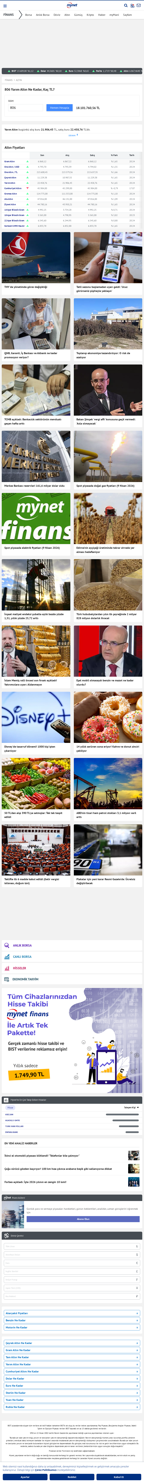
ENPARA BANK (11, 1132)
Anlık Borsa (42, 14)
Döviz (57, 14)
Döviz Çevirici (17, 1235)
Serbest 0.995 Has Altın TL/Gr (18, 225)
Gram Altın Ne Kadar (72, 1350)
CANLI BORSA (18, 957)
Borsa (28, 14)
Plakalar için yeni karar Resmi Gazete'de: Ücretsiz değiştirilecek (105, 881)
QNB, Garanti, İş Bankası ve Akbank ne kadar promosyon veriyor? (30, 355)
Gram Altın (9, 161)
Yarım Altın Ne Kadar (72, 1364)
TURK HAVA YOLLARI (14, 1126)
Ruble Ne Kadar (72, 1407)
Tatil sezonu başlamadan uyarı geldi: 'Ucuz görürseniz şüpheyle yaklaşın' (101, 289)
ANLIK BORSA (18, 945)
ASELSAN (9, 1114)
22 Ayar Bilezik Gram (14, 220)
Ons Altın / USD (11, 166)
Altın (67, 14)
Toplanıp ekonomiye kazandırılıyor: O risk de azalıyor (103, 355)
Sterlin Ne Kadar (72, 1392)
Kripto (90, 14)
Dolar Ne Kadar (72, 1378)
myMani (114, 14)
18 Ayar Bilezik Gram (14, 215)
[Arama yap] (125, 5)
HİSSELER (15, 968)
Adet (11, 100)
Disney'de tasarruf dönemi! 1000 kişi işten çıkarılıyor (29, 748)
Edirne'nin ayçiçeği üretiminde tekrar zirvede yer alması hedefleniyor (105, 550)
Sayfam (127, 14)
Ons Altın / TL (11, 172)
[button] (4, 6)
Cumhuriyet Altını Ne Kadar (72, 1371)
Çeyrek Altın (10, 177)
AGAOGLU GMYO (12, 1120)
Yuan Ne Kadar (72, 1400)
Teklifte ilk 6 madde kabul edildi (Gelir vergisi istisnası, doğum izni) (31, 881)
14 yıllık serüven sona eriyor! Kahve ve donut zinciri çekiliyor (107, 748)
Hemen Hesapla (59, 107)
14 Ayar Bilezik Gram (14, 209)
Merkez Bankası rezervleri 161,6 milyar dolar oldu (34, 485)
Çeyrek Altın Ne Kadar (72, 1343)
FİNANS (8, 15)
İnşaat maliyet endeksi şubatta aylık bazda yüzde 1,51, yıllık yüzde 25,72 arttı (34, 616)
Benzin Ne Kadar (72, 1320)
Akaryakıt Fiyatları (72, 1313)
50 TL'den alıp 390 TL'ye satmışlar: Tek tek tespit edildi (33, 815)
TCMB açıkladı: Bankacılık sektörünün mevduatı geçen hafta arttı (32, 421)
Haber (101, 14)
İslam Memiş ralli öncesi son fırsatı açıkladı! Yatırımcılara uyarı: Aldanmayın (30, 682)
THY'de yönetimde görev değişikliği (25, 287)
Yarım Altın (9, 182)
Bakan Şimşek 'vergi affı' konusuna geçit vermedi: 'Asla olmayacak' (105, 421)
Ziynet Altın (10, 204)
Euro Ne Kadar (72, 1385)
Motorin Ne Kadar (72, 1327)
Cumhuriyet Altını (13, 188)
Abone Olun (83, 1219)
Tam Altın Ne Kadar (72, 1357)
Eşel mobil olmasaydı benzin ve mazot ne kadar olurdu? (105, 682)
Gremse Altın (10, 193)
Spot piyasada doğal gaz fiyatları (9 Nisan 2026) (105, 485)
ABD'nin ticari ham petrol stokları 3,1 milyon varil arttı (106, 815)
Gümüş (78, 14)
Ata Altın (8, 199)
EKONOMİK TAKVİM (21, 979)
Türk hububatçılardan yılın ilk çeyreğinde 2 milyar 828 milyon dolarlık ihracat (106, 616)
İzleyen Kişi (130, 1107)
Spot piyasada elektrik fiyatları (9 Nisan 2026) (32, 547)
